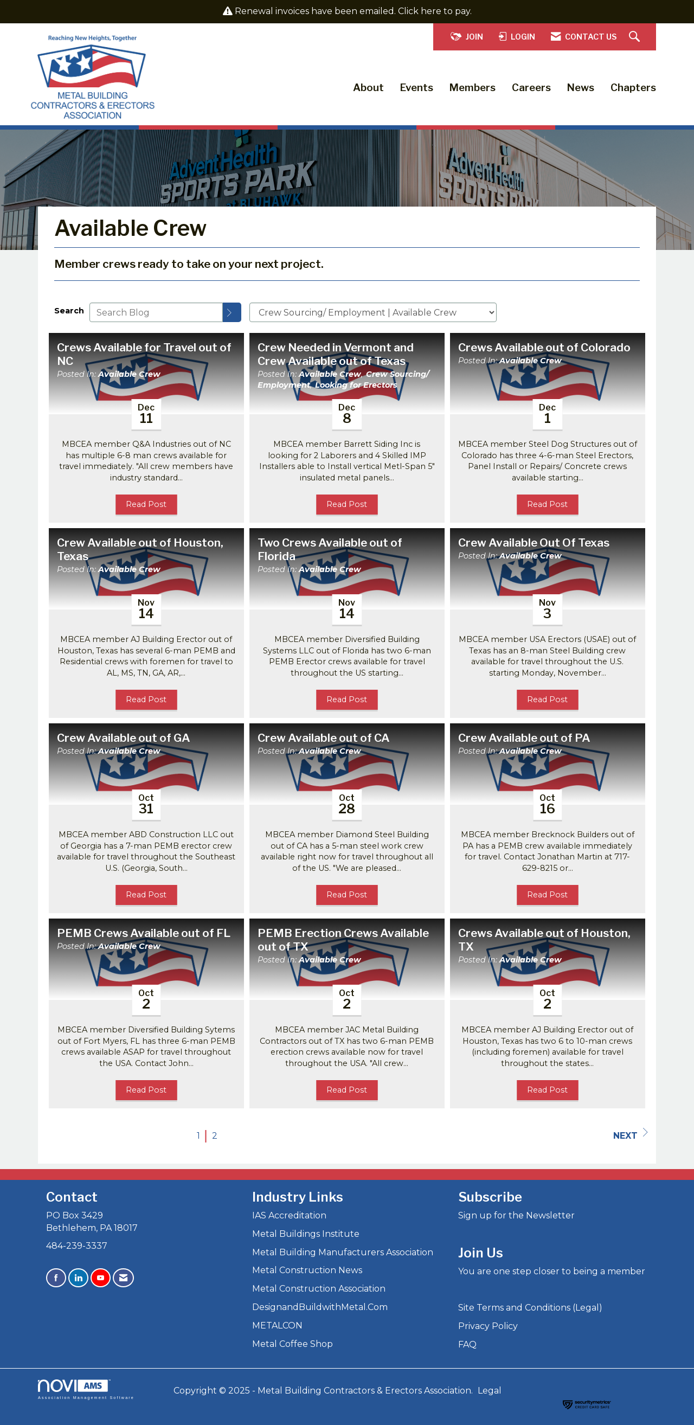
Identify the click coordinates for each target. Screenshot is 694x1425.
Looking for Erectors (356, 385)
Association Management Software (86, 1389)
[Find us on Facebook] (56, 1277)
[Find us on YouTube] (101, 1277)
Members (472, 87)
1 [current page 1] (198, 1136)
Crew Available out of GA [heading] (123, 737)
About (368, 87)
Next (630, 1134)
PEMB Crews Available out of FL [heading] (143, 933)
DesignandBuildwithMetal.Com (320, 1307)
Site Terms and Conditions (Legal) (530, 1307)
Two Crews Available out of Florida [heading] (330, 549)
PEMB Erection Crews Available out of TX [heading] (343, 940)
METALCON (277, 1325)
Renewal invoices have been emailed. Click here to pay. (353, 11)
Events (416, 87)
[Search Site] (635, 37)
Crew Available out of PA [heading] (524, 737)
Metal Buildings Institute (305, 1234)
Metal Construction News (307, 1270)
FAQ (467, 1344)
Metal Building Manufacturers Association (342, 1252)
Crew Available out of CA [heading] (324, 737)
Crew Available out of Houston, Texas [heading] (140, 549)
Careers (531, 87)
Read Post (146, 504)
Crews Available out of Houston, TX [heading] (544, 940)
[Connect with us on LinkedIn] (78, 1277)
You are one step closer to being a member (551, 1271)
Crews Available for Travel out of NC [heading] (144, 354)
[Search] (232, 312)
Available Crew (129, 374)
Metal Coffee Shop (292, 1344)
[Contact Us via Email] (123, 1277)
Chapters (633, 87)
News (580, 87)
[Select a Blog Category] (373, 312)
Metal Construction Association (318, 1288)
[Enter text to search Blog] (156, 312)
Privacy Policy (488, 1326)
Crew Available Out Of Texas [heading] (533, 542)
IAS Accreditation (289, 1215)
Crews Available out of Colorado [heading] (544, 347)
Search (69, 311)
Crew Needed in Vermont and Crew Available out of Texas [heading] (336, 354)
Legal (490, 1390)
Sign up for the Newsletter (516, 1215)
